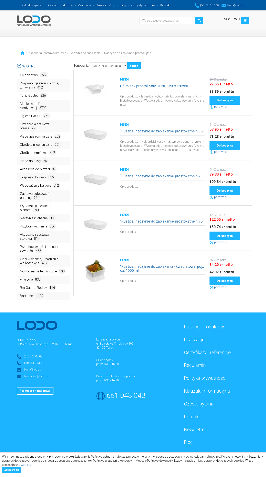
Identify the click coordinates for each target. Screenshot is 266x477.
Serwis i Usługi (105, 5)
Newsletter (195, 429)
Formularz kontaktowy (35, 390)
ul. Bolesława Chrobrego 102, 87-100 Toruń (44, 344)
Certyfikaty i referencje (207, 352)
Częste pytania (199, 404)
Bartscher (32, 295)
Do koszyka (225, 100)
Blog (123, 5)
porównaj (218, 106)
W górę (26, 66)
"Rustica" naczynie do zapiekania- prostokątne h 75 (161, 221)
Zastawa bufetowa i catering (34, 196)
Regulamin (195, 365)
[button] (245, 20)
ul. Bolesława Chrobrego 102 (114, 343)
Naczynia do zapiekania (85, 53)
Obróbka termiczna (38, 152)
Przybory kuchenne (38, 226)
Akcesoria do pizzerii (38, 168)
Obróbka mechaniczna (40, 144)
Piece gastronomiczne (40, 136)
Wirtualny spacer (31, 5)
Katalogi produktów (60, 5)
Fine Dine (30, 279)
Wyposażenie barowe (40, 185)
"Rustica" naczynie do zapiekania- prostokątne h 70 (161, 176)
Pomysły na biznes (143, 5)
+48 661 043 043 (34, 363)
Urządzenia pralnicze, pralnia (35, 126)
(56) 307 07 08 (207, 5)
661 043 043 (126, 395)
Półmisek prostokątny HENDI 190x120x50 (154, 86)
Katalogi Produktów (204, 327)
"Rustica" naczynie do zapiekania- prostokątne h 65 (161, 131)
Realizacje (84, 5)
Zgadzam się (11, 469)
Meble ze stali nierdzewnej (33, 106)
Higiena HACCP (35, 115)
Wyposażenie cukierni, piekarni (36, 208)
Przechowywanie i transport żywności (40, 249)
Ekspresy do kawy (37, 177)
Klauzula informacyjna (207, 391)
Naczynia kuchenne (38, 218)
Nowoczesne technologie (42, 271)
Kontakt (165, 5)
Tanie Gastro (33, 95)
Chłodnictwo (34, 74)
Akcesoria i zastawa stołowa (47, 53)
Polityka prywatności (205, 378)
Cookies (26, 464)
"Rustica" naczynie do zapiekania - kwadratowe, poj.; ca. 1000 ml (162, 268)
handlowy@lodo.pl (36, 376)
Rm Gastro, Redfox (38, 287)
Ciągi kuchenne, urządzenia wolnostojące (39, 261)
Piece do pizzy (34, 160)
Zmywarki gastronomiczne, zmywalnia (39, 85)
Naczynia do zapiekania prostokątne (127, 53)
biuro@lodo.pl (233, 5)
